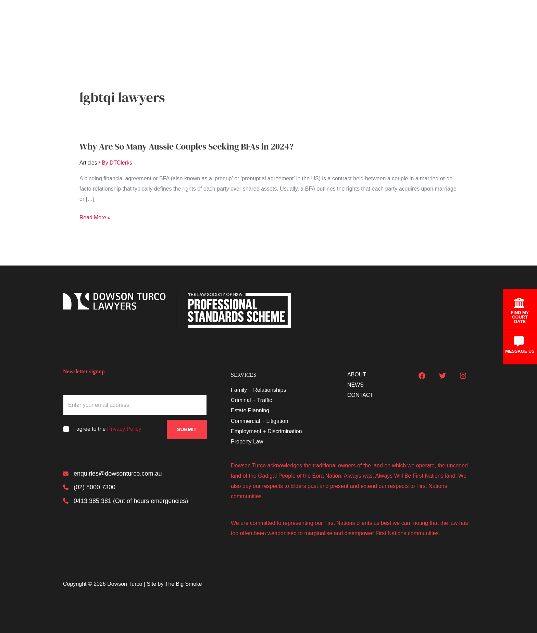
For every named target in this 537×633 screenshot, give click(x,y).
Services (370, 24)
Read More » (95, 217)
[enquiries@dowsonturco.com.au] (112, 473)
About (404, 24)
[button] (381, 24)
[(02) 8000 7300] (89, 487)
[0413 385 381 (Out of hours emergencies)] (125, 501)
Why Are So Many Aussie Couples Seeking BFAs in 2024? (188, 146)
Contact (465, 24)
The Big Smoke (183, 584)
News (433, 24)
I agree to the (107, 429)
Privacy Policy (124, 429)
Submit (187, 429)
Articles (88, 163)
